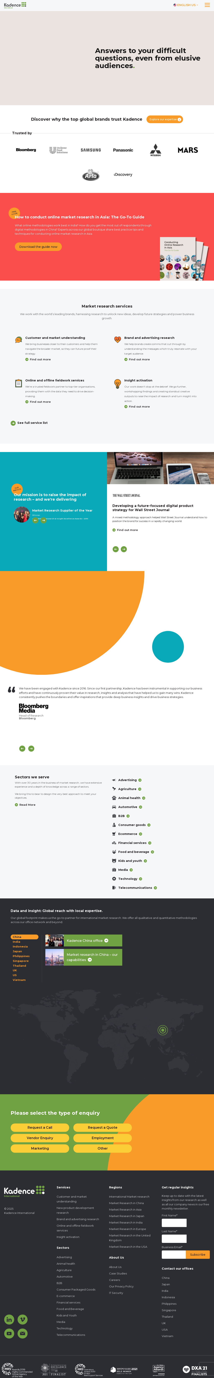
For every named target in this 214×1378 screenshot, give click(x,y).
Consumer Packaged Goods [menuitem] (76, 1289)
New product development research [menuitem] (75, 1210)
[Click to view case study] (160, 468)
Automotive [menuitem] (65, 1276)
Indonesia (20, 946)
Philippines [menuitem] (169, 1303)
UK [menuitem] (164, 1323)
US (15, 975)
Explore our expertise (163, 119)
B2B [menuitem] (59, 1283)
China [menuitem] (165, 1277)
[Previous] (35, 520)
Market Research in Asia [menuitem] (125, 1209)
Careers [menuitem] (114, 1280)
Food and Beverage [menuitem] (70, 1309)
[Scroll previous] (22, 748)
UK (15, 970)
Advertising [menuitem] (64, 1257)
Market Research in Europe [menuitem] (127, 1229)
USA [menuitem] (165, 1329)
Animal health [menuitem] (66, 1263)
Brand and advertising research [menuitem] (78, 1219)
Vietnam (19, 980)
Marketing (40, 1148)
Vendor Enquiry (40, 1138)
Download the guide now (38, 247)
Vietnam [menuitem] (167, 1336)
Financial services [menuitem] (68, 1302)
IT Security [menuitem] (116, 1292)
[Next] (43, 520)
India (16, 941)
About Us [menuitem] (115, 1267)
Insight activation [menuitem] (68, 1237)
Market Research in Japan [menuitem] (126, 1216)
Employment (103, 1138)
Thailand (19, 965)
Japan (17, 951)
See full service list (32, 423)
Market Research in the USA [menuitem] (128, 1246)
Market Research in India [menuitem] (126, 1222)
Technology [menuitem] (65, 1328)
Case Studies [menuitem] (118, 1273)
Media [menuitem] (61, 1322)
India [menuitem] (165, 1290)
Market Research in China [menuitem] (126, 1203)
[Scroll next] (31, 748)
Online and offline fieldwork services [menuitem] (75, 1228)
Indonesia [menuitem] (168, 1297)
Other (103, 1148)
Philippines (21, 956)
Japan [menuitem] (166, 1284)
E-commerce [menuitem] (66, 1296)
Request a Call (40, 1128)
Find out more (40, 359)
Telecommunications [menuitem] (71, 1334)
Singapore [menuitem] (169, 1310)
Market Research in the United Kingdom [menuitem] (129, 1238)
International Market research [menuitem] (129, 1196)
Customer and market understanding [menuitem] (72, 1199)
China (17, 937)
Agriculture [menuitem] (64, 1270)
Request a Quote (102, 1128)
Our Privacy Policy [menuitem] (121, 1286)
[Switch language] (185, 5)
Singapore (21, 961)
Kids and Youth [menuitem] (67, 1315)
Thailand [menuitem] (167, 1316)
